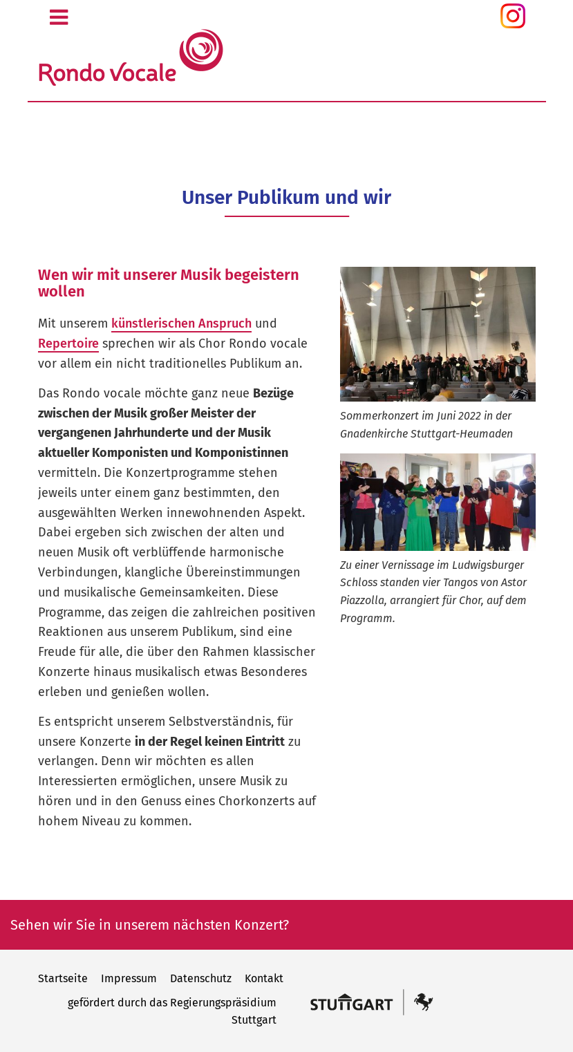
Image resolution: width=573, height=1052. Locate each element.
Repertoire (68, 343)
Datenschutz (201, 978)
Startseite (63, 978)
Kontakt (264, 978)
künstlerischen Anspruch (181, 323)
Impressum (129, 978)
